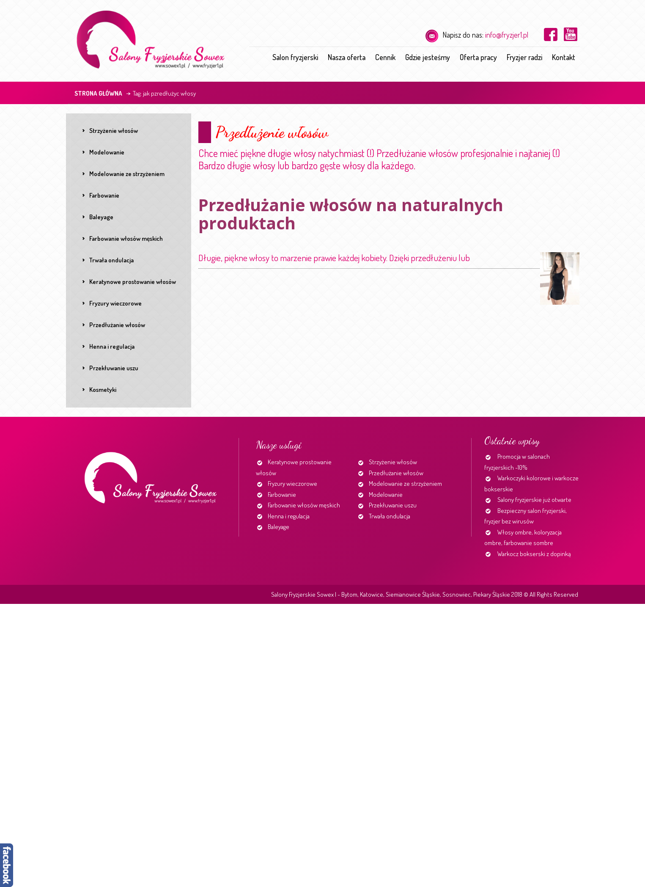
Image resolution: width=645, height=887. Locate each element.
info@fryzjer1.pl (506, 34)
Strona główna (98, 93)
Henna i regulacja (289, 516)
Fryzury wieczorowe (292, 483)
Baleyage (278, 527)
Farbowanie (282, 494)
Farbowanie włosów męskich (304, 505)
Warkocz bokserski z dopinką (534, 554)
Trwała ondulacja (389, 516)
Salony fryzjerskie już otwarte (534, 500)
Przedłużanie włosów (396, 473)
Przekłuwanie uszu (393, 505)
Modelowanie (386, 494)
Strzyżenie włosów (393, 462)
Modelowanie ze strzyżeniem (405, 483)
